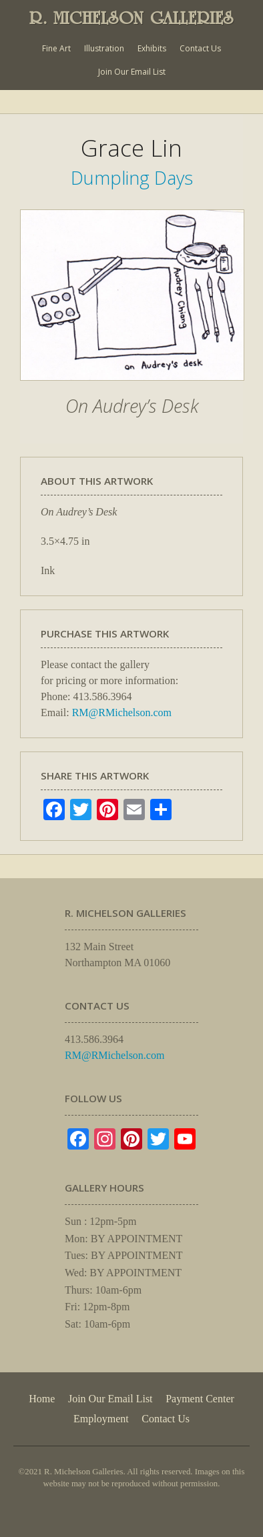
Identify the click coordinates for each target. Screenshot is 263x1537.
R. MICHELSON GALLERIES (131, 18)
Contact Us (200, 48)
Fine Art (56, 48)
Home (42, 1398)
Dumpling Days (132, 177)
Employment (101, 1418)
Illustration (104, 48)
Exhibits (152, 48)
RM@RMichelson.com (122, 712)
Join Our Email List (132, 71)
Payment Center (200, 1398)
